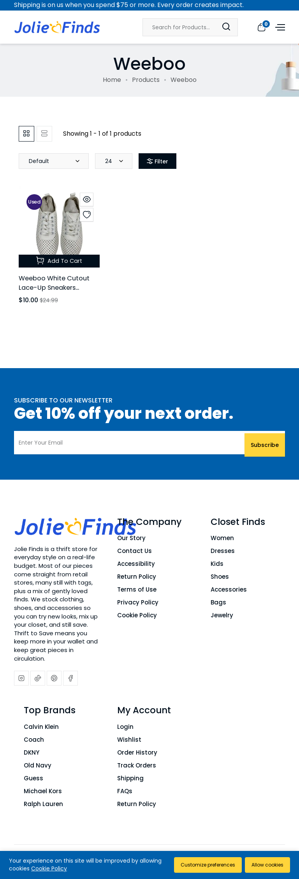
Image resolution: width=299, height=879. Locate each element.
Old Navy (37, 765)
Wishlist (129, 739)
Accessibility (136, 564)
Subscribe (265, 443)
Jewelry (222, 615)
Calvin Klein (41, 727)
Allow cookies (265, 864)
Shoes (220, 576)
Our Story (131, 538)
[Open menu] (279, 27)
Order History (137, 752)
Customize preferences (202, 864)
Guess (33, 778)
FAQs (124, 791)
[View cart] (261, 27)
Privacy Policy (137, 602)
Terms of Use (137, 589)
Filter (157, 161)
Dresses (223, 551)
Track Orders (136, 765)
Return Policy (136, 576)
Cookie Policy (137, 615)
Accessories (229, 589)
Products (146, 79)
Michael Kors (43, 791)
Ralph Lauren (43, 804)
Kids (217, 564)
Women (222, 538)
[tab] (26, 134)
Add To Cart (59, 260)
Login (125, 727)
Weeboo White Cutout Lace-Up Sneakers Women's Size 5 (57, 287)
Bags (218, 602)
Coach (34, 739)
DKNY (31, 752)
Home (112, 79)
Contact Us (134, 551)
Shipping (130, 778)
